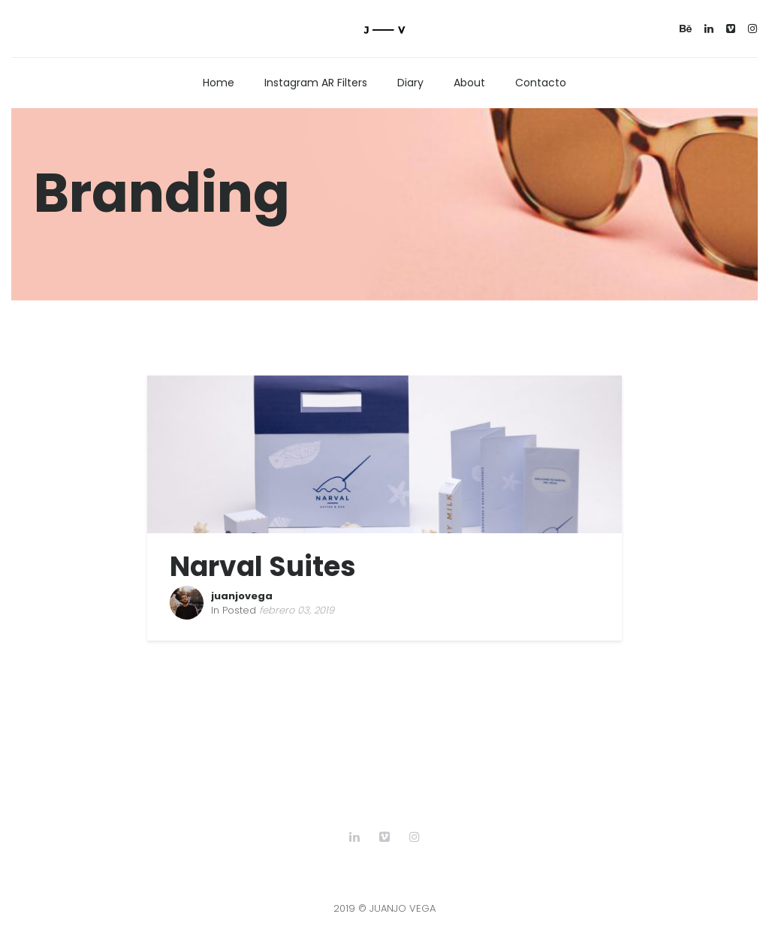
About (469, 82)
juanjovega (242, 596)
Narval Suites (263, 566)
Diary (410, 82)
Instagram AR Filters (315, 82)
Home (218, 82)
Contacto (540, 82)
